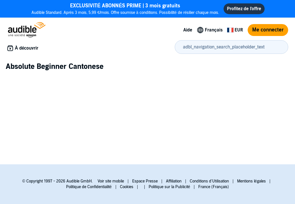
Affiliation (174, 181)
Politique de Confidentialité (89, 186)
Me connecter (268, 30)
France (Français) (213, 186)
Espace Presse (145, 181)
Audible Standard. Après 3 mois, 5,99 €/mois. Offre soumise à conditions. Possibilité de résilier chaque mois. (125, 8)
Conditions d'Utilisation (209, 181)
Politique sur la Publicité (169, 186)
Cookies (126, 186)
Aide (187, 30)
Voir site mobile (111, 181)
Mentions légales (251, 181)
